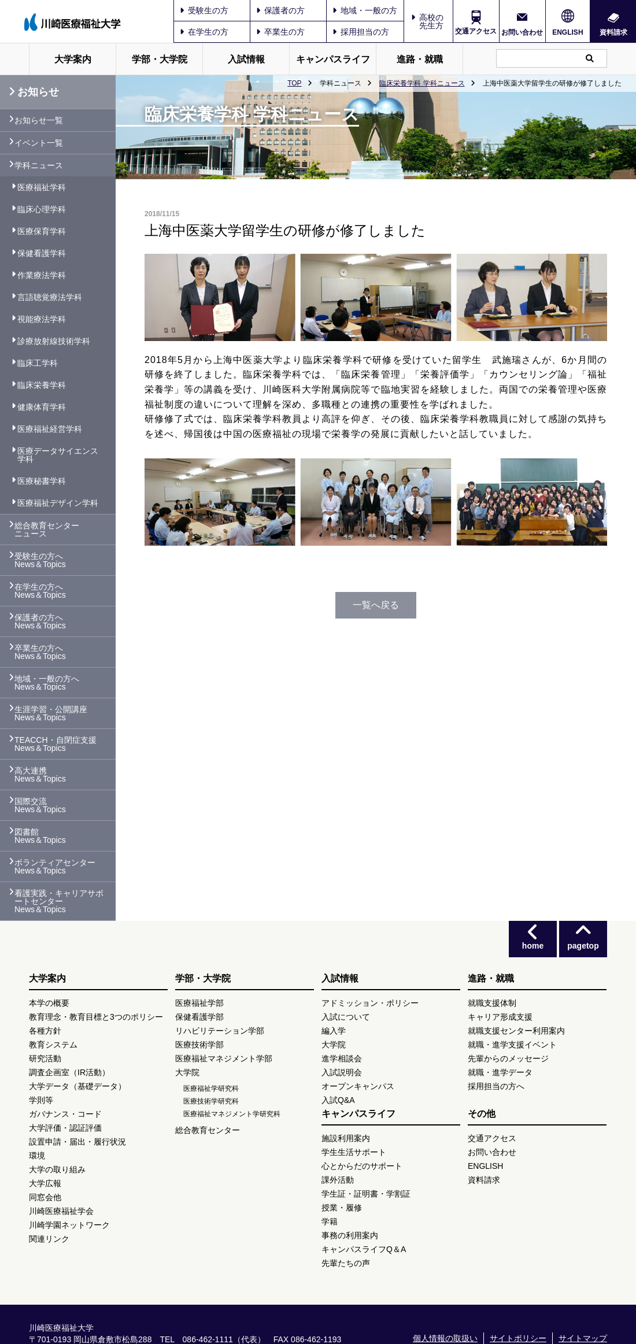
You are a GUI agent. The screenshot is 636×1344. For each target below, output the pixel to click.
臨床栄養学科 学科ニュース (421, 83)
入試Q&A (338, 1100)
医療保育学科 (41, 231)
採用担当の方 (360, 31)
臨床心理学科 (41, 209)
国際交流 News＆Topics (40, 805)
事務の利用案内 (349, 1235)
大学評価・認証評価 (65, 1127)
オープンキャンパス (357, 1086)
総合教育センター (207, 1130)
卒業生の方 (280, 31)
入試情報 (246, 59)
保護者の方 (280, 10)
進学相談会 (341, 1058)
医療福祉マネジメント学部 (223, 1058)
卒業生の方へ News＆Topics (40, 652)
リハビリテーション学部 (219, 1030)
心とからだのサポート (361, 1166)
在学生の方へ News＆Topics (40, 590)
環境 (37, 1155)
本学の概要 (49, 1003)
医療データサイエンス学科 (57, 455)
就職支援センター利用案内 (516, 1030)
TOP (294, 83)
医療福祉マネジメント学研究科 (231, 1114)
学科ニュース (38, 165)
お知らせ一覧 (38, 120)
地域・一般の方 (364, 10)
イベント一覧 (38, 142)
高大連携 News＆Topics (40, 774)
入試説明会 (341, 1072)
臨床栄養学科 (41, 385)
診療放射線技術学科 (53, 341)
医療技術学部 (199, 1044)
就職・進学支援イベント (512, 1044)
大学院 (187, 1072)
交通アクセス (476, 31)
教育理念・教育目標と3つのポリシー (96, 1016)
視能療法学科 (41, 319)
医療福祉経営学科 (49, 429)
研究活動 (45, 1058)
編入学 (333, 1030)
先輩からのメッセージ (508, 1058)
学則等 (41, 1100)
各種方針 (45, 1030)
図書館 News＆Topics (40, 836)
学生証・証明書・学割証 (366, 1193)
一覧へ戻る (376, 605)
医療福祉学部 (199, 1003)
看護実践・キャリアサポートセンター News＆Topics (58, 901)
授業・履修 (341, 1207)
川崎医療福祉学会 (61, 1211)
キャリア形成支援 (500, 1016)
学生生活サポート (353, 1152)
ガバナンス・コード (65, 1114)
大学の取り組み (57, 1169)
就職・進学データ (500, 1072)
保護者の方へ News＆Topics (40, 621)
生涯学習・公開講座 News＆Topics (50, 713)
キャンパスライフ (333, 59)
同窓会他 (45, 1197)
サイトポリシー (518, 1338)
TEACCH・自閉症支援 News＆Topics (55, 744)
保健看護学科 (41, 253)
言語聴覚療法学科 (49, 297)
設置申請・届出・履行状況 (77, 1141)
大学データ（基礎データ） (77, 1086)
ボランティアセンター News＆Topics (54, 866)
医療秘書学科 (41, 481)
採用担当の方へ (496, 1086)
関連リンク (49, 1238)
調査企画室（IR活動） (69, 1072)
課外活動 (337, 1179)
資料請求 (613, 32)
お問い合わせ (522, 32)
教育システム (53, 1044)
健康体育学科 (41, 407)
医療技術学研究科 (211, 1101)
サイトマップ (583, 1338)
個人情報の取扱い (445, 1338)
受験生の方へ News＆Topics (40, 560)
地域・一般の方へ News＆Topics (46, 682)
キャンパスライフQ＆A (363, 1249)
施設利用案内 (345, 1138)
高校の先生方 (431, 21)
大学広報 (45, 1183)
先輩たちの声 (345, 1263)
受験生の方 (204, 10)
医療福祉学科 (41, 187)
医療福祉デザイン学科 (57, 503)
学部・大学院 (159, 59)
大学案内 (72, 59)
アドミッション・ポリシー (370, 1003)
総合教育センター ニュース (46, 529)
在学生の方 (204, 31)
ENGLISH (567, 32)
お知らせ (34, 92)
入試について (345, 1016)
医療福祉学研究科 (211, 1088)
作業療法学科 (41, 275)
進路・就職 (420, 59)
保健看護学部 (199, 1016)
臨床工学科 (37, 363)
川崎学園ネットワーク (69, 1225)
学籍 (329, 1221)
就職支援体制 (492, 1003)
